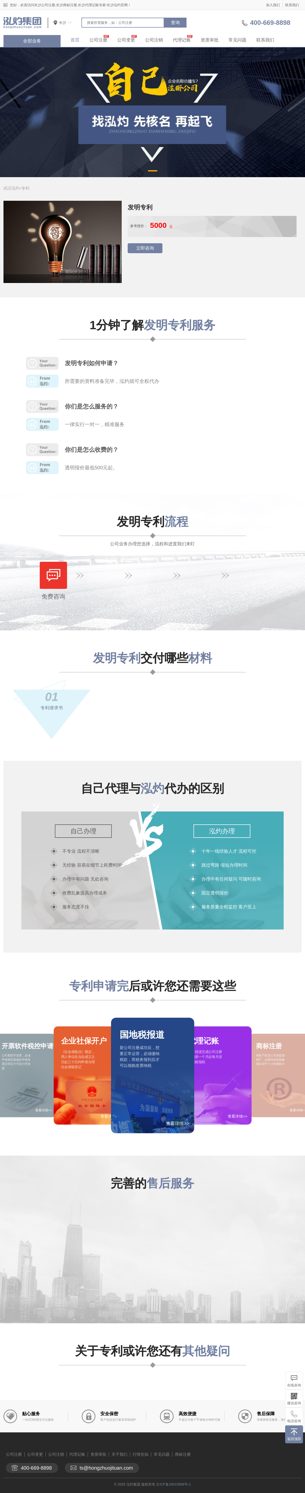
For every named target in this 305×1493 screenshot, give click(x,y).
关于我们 (119, 1454)
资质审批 (210, 40)
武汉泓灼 (11, 188)
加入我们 (273, 5)
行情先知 (141, 1454)
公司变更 (126, 40)
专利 (25, 188)
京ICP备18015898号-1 (173, 1484)
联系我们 (292, 5)
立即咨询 (145, 248)
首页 (75, 40)
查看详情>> (177, 1123)
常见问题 (237, 40)
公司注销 (154, 40)
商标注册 (183, 1454)
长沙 (62, 23)
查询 (175, 22)
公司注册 (98, 40)
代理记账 (182, 40)
